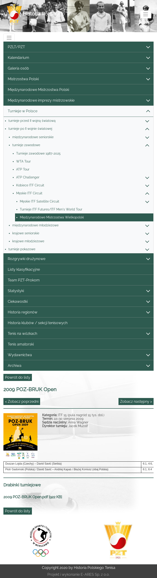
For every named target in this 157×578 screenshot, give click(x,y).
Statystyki (78, 291)
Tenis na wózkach (78, 333)
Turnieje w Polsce (78, 111)
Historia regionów (78, 312)
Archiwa (78, 365)
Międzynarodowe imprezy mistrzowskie (78, 100)
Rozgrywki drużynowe (78, 259)
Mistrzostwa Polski (78, 79)
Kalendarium (78, 57)
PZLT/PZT (78, 47)
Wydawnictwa (78, 355)
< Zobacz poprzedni (22, 401)
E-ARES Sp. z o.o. (95, 574)
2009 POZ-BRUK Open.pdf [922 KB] (32, 497)
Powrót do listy (17, 377)
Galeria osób (78, 68)
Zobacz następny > (136, 401)
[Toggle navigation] (145, 14)
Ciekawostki (78, 301)
